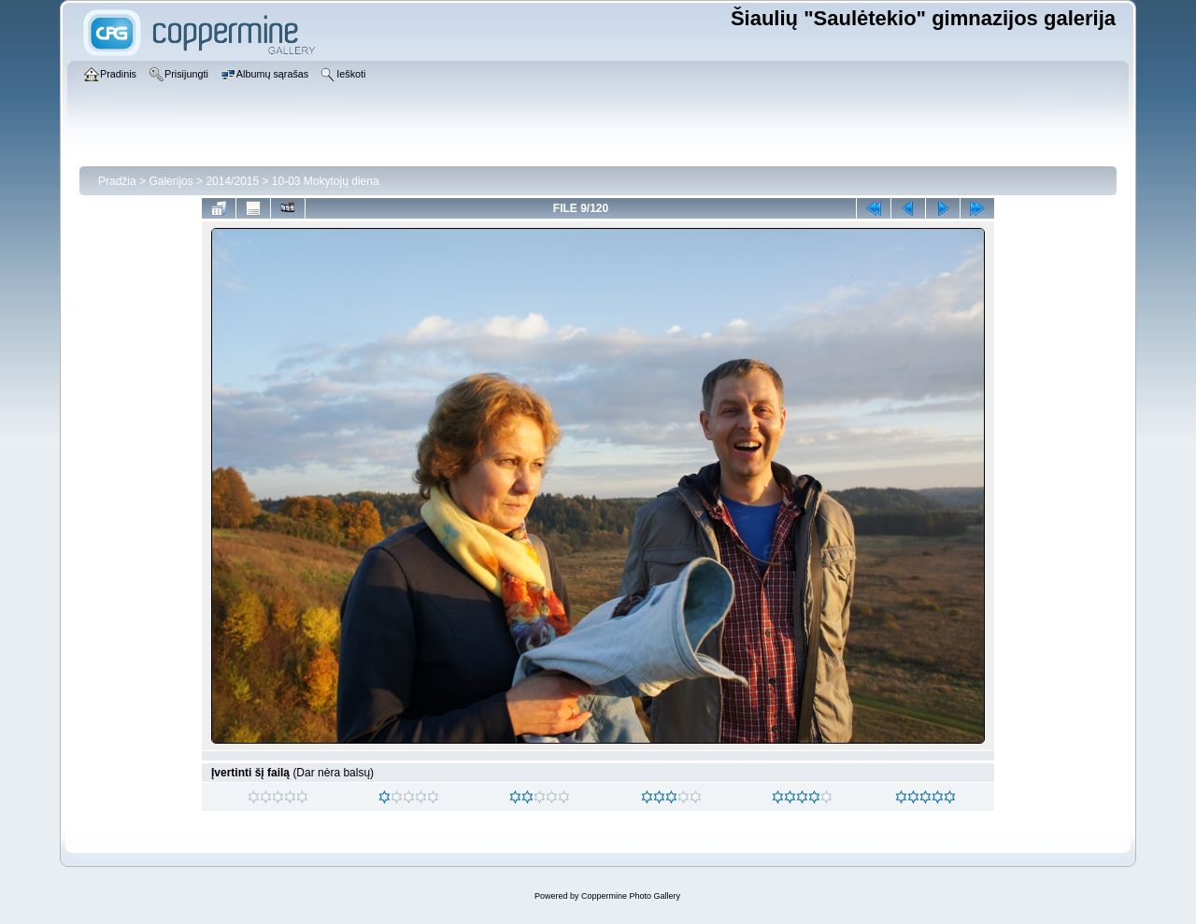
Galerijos (170, 181)
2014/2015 (232, 181)
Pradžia (117, 181)
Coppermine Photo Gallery (630, 896)
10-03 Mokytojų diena (325, 181)
